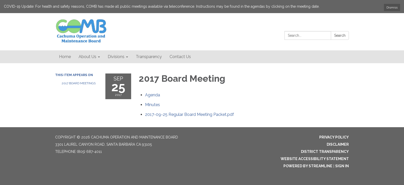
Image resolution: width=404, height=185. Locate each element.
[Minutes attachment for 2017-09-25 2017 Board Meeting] (152, 104)
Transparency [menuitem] (149, 56)
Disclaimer (338, 144)
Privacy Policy (334, 137)
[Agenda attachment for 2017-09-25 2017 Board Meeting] (152, 94)
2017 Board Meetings (79, 83)
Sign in (342, 166)
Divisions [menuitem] (116, 56)
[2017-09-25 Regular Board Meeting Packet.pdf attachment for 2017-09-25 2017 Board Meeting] (189, 114)
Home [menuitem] (65, 56)
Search (340, 35)
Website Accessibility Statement (315, 159)
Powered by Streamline (307, 166)
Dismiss (392, 7)
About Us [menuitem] (87, 56)
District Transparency (325, 152)
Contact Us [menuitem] (180, 56)
